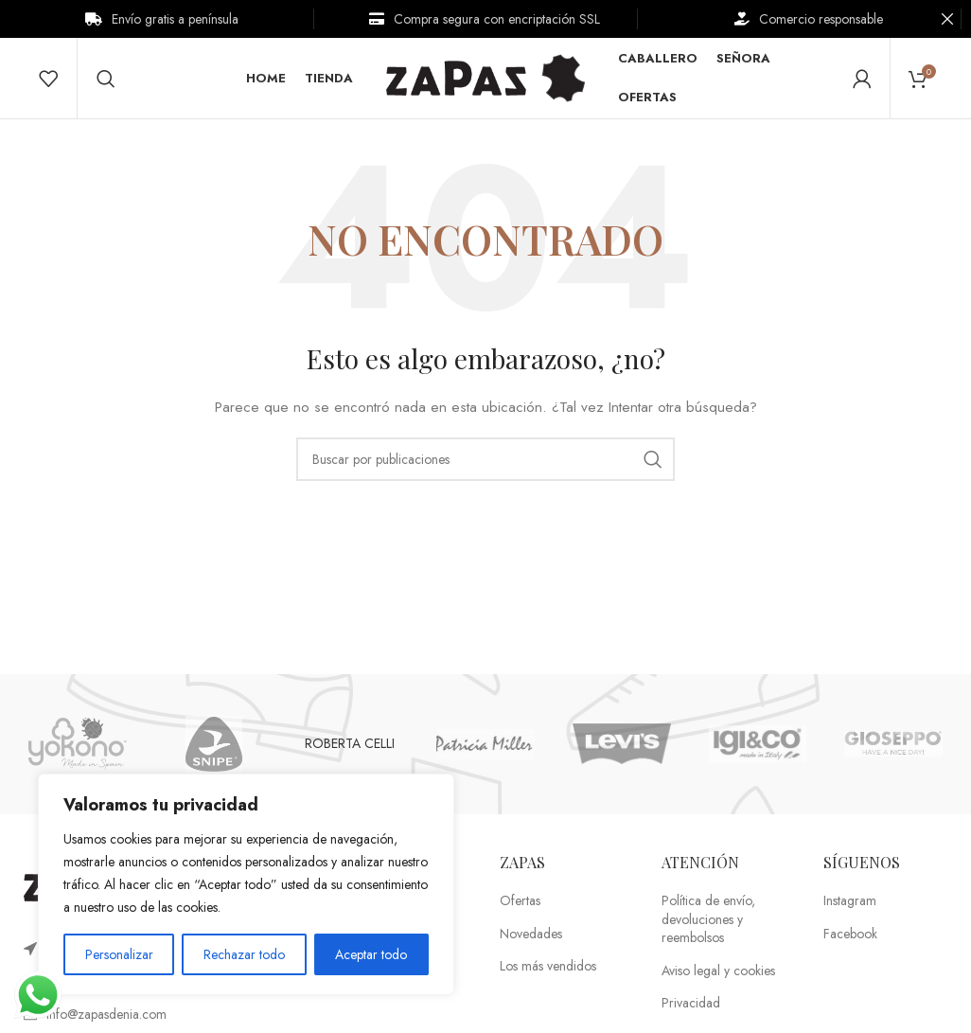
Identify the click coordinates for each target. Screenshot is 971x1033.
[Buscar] (106, 80)
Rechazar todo (244, 954)
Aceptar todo (371, 954)
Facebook (850, 938)
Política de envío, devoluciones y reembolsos (708, 924)
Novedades (531, 938)
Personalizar (119, 954)
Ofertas (520, 906)
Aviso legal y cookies (718, 976)
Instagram (849, 906)
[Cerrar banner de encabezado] (947, 19)
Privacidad (691, 1008)
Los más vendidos (548, 971)
